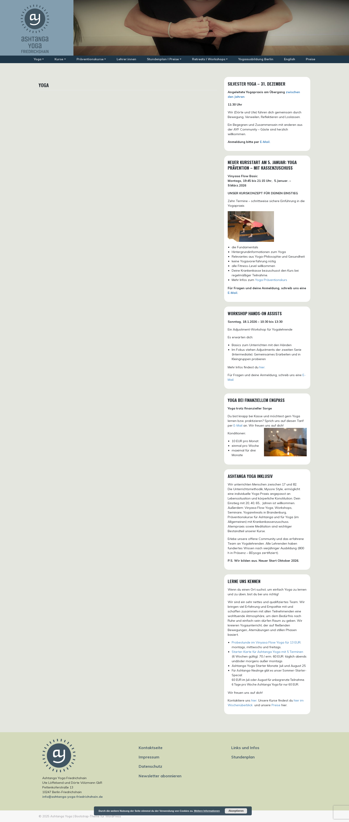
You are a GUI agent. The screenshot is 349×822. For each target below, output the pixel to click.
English (289, 59)
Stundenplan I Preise (163, 59)
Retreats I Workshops (208, 59)
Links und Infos (245, 747)
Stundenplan (243, 756)
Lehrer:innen (126, 59)
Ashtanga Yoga (61, 816)
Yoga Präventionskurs (271, 280)
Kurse (59, 59)
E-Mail (237, 425)
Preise (310, 59)
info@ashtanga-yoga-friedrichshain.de (72, 797)
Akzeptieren (235, 810)
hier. (262, 367)
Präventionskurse (90, 59)
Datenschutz (150, 766)
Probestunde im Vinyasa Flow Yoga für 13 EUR (266, 642)
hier (254, 700)
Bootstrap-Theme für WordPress (98, 816)
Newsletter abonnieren (160, 775)
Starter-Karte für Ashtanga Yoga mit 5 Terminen (267, 652)
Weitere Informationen (207, 811)
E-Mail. (265, 142)
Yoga (37, 59)
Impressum (149, 756)
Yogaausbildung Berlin (255, 59)
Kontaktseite (150, 747)
